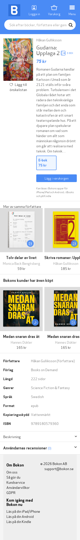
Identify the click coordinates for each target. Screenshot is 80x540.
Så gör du (13, 477)
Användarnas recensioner (27, 448)
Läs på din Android (20, 516)
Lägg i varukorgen (56, 178)
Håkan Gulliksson (48, 39)
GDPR (10, 492)
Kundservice (15, 482)
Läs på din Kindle (18, 521)
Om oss (11, 471)
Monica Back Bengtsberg (21, 263)
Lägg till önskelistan (18, 87)
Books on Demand (44, 369)
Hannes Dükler (21, 342)
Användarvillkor (18, 487)
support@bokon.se (57, 468)
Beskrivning (12, 437)
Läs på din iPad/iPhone (23, 511)
